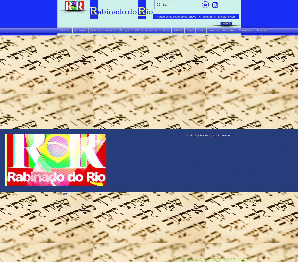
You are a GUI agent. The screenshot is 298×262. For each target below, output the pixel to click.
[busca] (165, 4)
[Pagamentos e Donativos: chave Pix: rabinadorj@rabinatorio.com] (196, 16)
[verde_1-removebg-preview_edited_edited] (215, 5)
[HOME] (226, 23)
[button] (64, 30)
